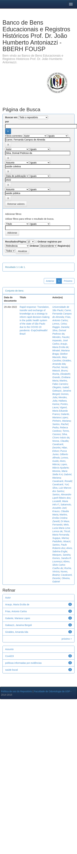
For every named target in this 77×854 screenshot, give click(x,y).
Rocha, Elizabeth (61, 374)
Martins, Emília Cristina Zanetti (60, 518)
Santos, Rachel (60, 424)
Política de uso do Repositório (16, 691)
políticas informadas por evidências (23, 663)
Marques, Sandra (61, 554)
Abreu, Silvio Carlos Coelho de (61, 565)
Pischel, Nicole (60, 367)
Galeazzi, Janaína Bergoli (18, 625)
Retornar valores (16, 204)
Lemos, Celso (59, 323)
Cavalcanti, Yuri (60, 484)
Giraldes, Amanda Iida (16, 632)
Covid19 (9, 656)
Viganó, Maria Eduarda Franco (60, 410)
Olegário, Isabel (60, 387)
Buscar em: (11, 117)
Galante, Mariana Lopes (17, 618)
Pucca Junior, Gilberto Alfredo (60, 454)
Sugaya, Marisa (60, 538)
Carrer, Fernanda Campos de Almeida (62, 313)
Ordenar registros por (50, 241)
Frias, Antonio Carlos (16, 611)
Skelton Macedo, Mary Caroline (60, 357)
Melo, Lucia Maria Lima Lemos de (61, 528)
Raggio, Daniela (60, 327)
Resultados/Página (15, 241)
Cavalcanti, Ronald (62, 481)
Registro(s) (64, 245)
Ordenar (34, 245)
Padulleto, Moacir (61, 541)
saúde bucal (11, 669)
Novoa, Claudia (60, 441)
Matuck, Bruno (59, 370)
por (7, 121)
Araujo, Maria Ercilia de (17, 604)
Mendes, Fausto (60, 337)
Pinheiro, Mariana (61, 420)
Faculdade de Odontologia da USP (52, 691)
